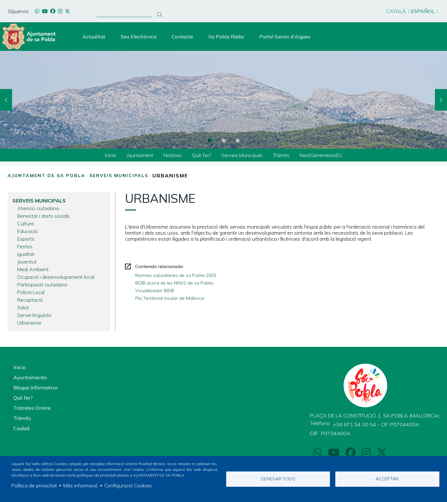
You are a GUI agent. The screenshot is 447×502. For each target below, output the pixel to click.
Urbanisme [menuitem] (29, 323)
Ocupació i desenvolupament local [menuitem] (55, 277)
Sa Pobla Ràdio (226, 36)
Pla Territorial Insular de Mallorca (169, 298)
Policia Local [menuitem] (31, 292)
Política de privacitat (34, 485)
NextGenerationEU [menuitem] (321, 155)
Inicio (19, 367)
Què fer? (23, 398)
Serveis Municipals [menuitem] (242, 155)
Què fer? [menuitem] (201, 155)
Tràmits (22, 418)
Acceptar (387, 478)
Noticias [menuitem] (173, 155)
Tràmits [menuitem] (281, 155)
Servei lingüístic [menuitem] (34, 315)
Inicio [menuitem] (110, 155)
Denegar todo (278, 478)
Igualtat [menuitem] (25, 254)
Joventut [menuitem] (27, 261)
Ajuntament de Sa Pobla (46, 175)
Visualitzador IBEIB (154, 290)
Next (441, 100)
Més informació (80, 485)
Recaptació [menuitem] (30, 300)
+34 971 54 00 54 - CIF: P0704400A (376, 424)
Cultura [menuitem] (25, 223)
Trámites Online (32, 408)
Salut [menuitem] (23, 307)
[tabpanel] (223, 100)
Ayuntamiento (30, 377)
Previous (6, 100)
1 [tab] (210, 140)
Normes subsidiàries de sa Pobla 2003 (175, 275)
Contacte (182, 36)
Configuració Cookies (128, 485)
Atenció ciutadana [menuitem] (38, 208)
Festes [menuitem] (24, 246)
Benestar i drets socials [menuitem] (43, 216)
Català (396, 11)
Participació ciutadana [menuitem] (42, 284)
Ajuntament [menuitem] (139, 155)
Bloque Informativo (35, 387)
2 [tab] (224, 140)
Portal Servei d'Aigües (285, 36)
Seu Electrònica (139, 36)
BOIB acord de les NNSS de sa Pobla (174, 283)
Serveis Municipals (118, 175)
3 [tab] (238, 140)
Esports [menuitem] (25, 239)
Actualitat (93, 36)
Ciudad (21, 428)
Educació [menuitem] (27, 231)
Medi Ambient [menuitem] (33, 269)
